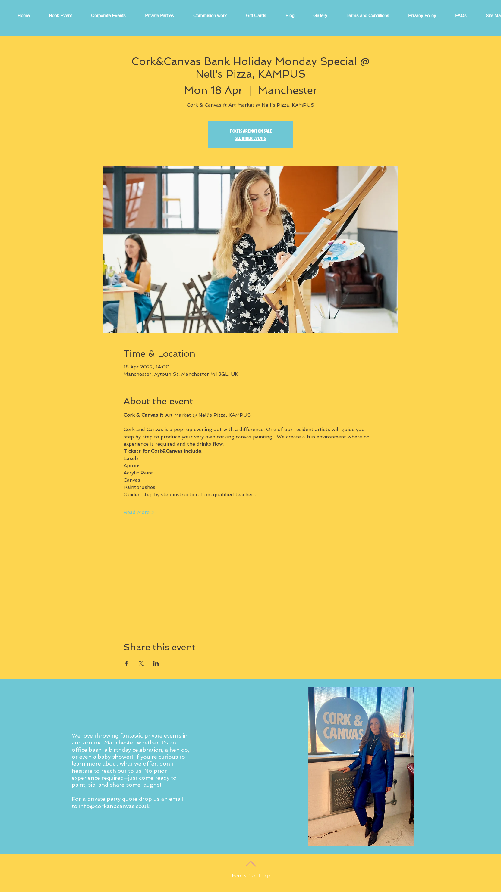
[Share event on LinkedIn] (156, 663)
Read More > (139, 512)
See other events (250, 138)
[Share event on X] (141, 663)
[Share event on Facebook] (126, 663)
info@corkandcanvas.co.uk (114, 806)
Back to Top (251, 875)
